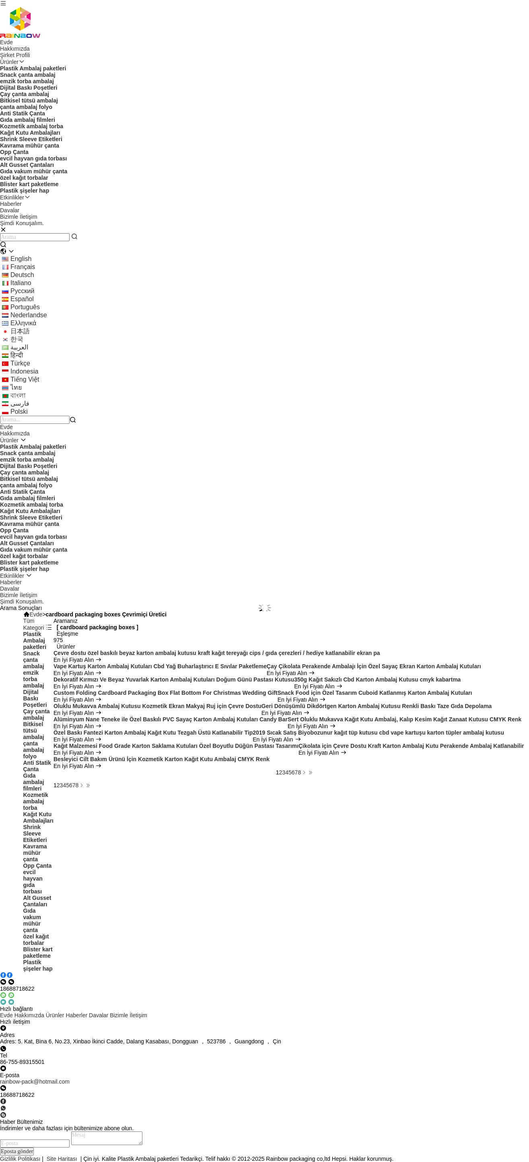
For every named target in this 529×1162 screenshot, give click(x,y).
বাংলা (18, 395)
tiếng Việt (24, 379)
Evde (6, 42)
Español (22, 299)
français (22, 266)
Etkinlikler (15, 197)
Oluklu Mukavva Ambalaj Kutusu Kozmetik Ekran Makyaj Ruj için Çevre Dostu (157, 706)
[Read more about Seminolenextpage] (81, 785)
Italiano (20, 282)
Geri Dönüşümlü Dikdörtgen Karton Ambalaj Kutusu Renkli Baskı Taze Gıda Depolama (376, 706)
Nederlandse (28, 315)
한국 (16, 339)
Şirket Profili (15, 55)
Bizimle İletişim (18, 217)
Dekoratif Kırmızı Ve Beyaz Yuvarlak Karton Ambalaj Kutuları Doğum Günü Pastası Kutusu (174, 679)
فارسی (19, 403)
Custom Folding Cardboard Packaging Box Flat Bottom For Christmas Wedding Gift (166, 693)
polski (19, 411)
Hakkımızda (15, 48)
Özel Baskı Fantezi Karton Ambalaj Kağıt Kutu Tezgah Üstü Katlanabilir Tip (153, 732)
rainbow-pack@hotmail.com (35, 1081)
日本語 (20, 331)
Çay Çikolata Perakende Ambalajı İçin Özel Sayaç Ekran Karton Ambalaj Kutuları (374, 666)
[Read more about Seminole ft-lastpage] (88, 785)
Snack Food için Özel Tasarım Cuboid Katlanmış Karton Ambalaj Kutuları (375, 693)
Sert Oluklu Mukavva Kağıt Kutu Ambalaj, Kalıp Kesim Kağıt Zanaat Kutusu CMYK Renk (404, 719)
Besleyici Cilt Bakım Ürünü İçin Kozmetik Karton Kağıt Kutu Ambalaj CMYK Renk (162, 759)
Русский (22, 290)
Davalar (9, 210)
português (25, 307)
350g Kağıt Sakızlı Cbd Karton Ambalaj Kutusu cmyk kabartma (377, 679)
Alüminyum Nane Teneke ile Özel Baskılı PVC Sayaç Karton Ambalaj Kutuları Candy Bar (171, 719)
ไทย (16, 387)
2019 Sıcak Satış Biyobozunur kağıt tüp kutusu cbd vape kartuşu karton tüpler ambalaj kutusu (378, 732)
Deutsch (22, 274)
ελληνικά (23, 323)
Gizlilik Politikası (20, 1159)
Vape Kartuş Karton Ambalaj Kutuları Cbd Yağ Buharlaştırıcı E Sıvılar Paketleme (160, 666)
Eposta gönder (17, 1151)
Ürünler (12, 62)
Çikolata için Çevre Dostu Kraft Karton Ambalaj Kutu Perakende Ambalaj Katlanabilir (411, 746)
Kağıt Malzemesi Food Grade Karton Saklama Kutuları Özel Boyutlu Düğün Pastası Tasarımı (176, 746)
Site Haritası (62, 1159)
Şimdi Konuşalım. (22, 601)
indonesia (24, 371)
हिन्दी (16, 355)
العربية (19, 347)
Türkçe (20, 363)
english (20, 258)
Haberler (11, 204)
